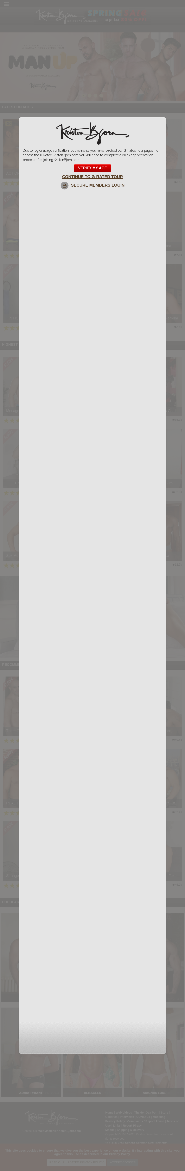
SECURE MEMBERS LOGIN (92, 185)
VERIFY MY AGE (92, 168)
